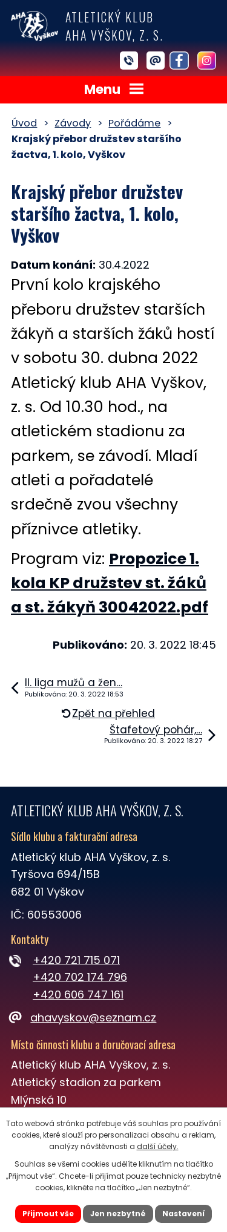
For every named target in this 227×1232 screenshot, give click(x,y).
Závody (72, 123)
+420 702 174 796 (80, 977)
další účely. (158, 1146)
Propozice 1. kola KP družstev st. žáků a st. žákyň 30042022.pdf (109, 583)
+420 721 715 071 (76, 960)
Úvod (24, 123)
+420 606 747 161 (78, 994)
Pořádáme (134, 123)
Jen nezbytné (118, 1213)
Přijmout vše (48, 1213)
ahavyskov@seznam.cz (83, 1017)
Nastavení (183, 1213)
